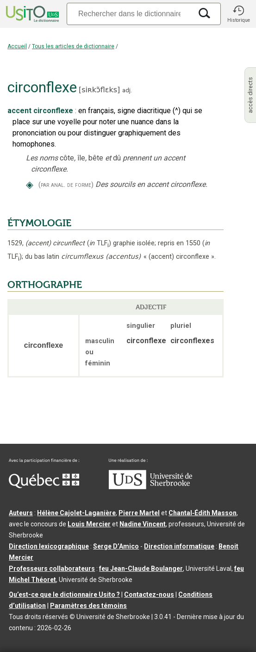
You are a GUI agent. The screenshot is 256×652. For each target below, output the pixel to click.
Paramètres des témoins (88, 605)
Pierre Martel (139, 513)
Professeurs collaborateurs (52, 568)
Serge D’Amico (116, 546)
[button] (238, 14)
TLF (99, 243)
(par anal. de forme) (66, 185)
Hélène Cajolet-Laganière (76, 513)
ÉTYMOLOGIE (39, 223)
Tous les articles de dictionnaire (73, 46)
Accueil (17, 46)
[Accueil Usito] (31, 14)
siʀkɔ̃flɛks (99, 89)
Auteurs (21, 513)
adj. (127, 90)
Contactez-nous (149, 594)
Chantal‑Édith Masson (203, 513)
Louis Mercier (89, 524)
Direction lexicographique (49, 546)
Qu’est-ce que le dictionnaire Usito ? (64, 594)
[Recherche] (129, 13)
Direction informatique (179, 546)
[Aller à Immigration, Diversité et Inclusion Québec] (44, 486)
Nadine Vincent (142, 524)
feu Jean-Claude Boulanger (141, 568)
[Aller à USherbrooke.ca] (150, 487)
